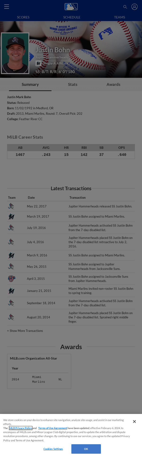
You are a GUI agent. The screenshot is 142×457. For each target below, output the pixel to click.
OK (86, 448)
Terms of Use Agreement (52, 428)
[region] (71, 435)
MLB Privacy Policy (20, 428)
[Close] (134, 421)
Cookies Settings (53, 448)
